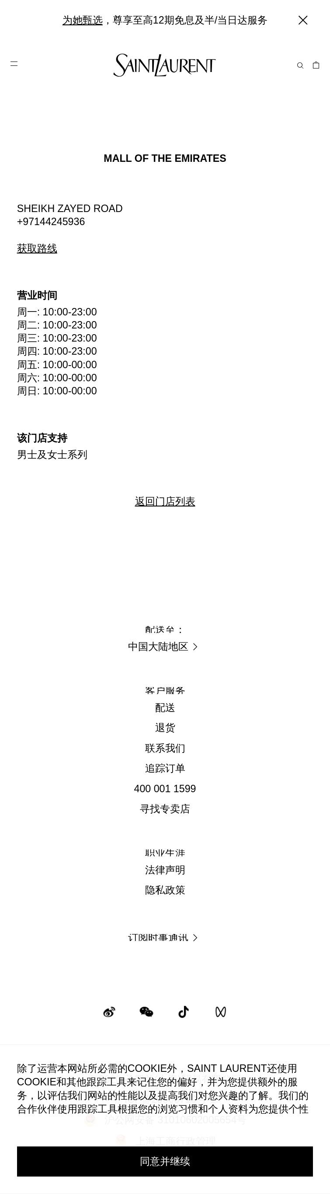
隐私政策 (165, 890)
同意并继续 (165, 1161)
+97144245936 (51, 221)
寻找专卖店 (165, 808)
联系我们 (165, 748)
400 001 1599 (165, 788)
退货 (165, 727)
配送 (165, 707)
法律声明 (165, 870)
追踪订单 (165, 768)
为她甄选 (83, 20)
